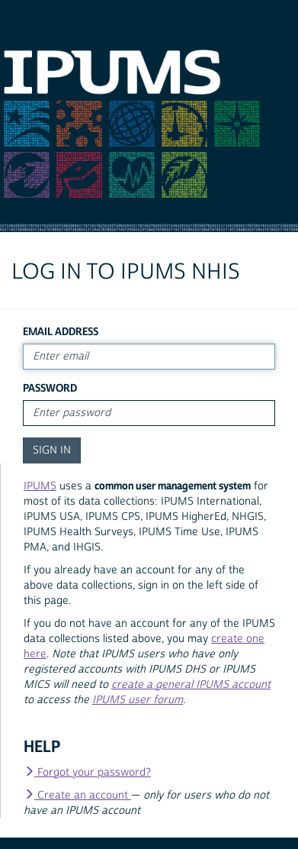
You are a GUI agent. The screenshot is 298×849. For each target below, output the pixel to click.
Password (50, 388)
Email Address (60, 331)
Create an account (77, 795)
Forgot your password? (87, 773)
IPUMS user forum (137, 700)
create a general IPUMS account (191, 685)
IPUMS (40, 486)
